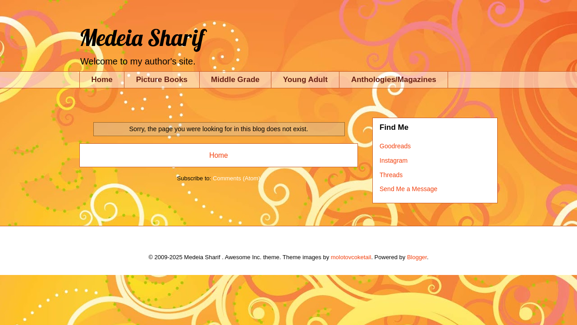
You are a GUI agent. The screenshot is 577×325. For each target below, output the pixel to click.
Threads (391, 175)
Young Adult (305, 79)
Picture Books (162, 79)
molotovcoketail (351, 257)
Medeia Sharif (141, 37)
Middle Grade (235, 79)
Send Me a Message (408, 188)
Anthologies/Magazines (393, 79)
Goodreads (395, 146)
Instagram (394, 160)
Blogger (417, 257)
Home (102, 79)
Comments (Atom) (236, 178)
